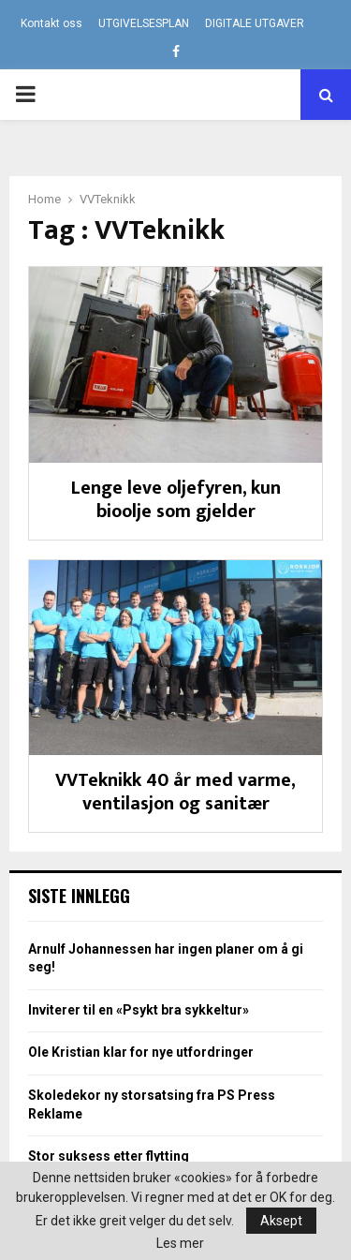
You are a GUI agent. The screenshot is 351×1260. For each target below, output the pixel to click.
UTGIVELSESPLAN (143, 23)
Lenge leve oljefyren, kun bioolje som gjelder (176, 499)
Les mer (180, 1243)
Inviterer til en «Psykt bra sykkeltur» (138, 1009)
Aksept (281, 1220)
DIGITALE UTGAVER (254, 23)
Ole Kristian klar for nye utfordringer (141, 1052)
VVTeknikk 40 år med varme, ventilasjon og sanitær (175, 792)
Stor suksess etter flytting (108, 1156)
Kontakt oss (51, 23)
